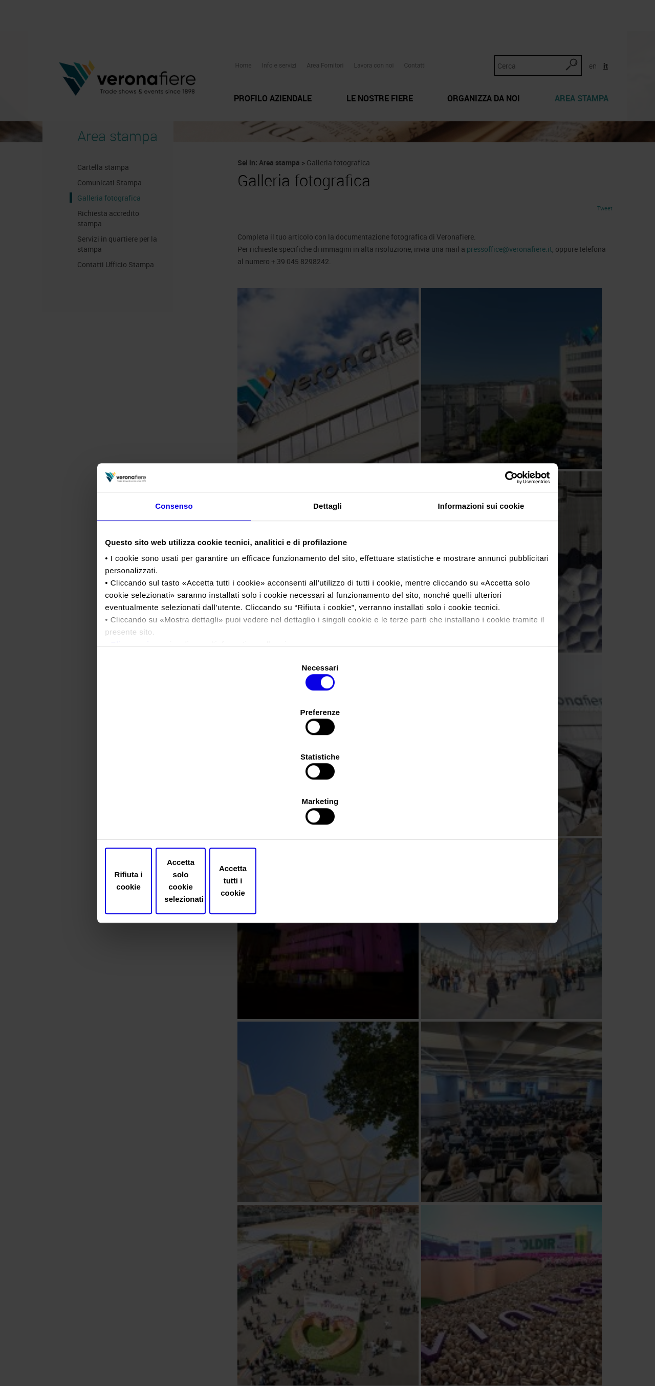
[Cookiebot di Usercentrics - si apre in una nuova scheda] (502, 564)
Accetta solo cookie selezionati (327, 814)
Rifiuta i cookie (180, 814)
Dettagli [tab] (327, 598)
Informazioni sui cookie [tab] (481, 598)
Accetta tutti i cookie (474, 814)
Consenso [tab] (173, 598)
